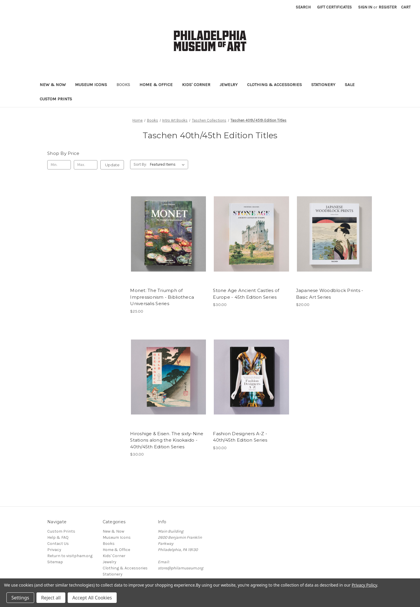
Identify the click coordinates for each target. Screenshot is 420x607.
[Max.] (85, 164)
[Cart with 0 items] (406, 7)
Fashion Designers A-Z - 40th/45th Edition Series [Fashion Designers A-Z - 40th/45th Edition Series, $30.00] (240, 437)
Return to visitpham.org (69, 555)
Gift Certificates (334, 7)
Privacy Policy (364, 585)
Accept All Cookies (92, 597)
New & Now (53, 84)
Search (303, 7)
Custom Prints (56, 99)
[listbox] (168, 164)
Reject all (51, 597)
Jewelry (229, 84)
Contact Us (58, 543)
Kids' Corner (196, 84)
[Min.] (59, 164)
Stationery (323, 84)
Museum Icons (91, 84)
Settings (20, 597)
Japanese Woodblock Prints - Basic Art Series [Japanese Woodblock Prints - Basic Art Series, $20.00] (329, 294)
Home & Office (156, 84)
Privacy (54, 549)
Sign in (365, 7)
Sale (350, 84)
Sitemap (55, 561)
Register (388, 7)
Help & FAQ (58, 537)
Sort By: (140, 164)
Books (123, 84)
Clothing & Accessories (274, 84)
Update (112, 164)
